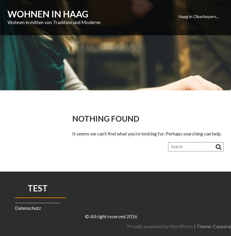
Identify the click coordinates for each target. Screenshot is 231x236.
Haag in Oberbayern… (198, 16)
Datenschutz (28, 208)
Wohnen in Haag (48, 13)
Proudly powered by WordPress (195, 226)
